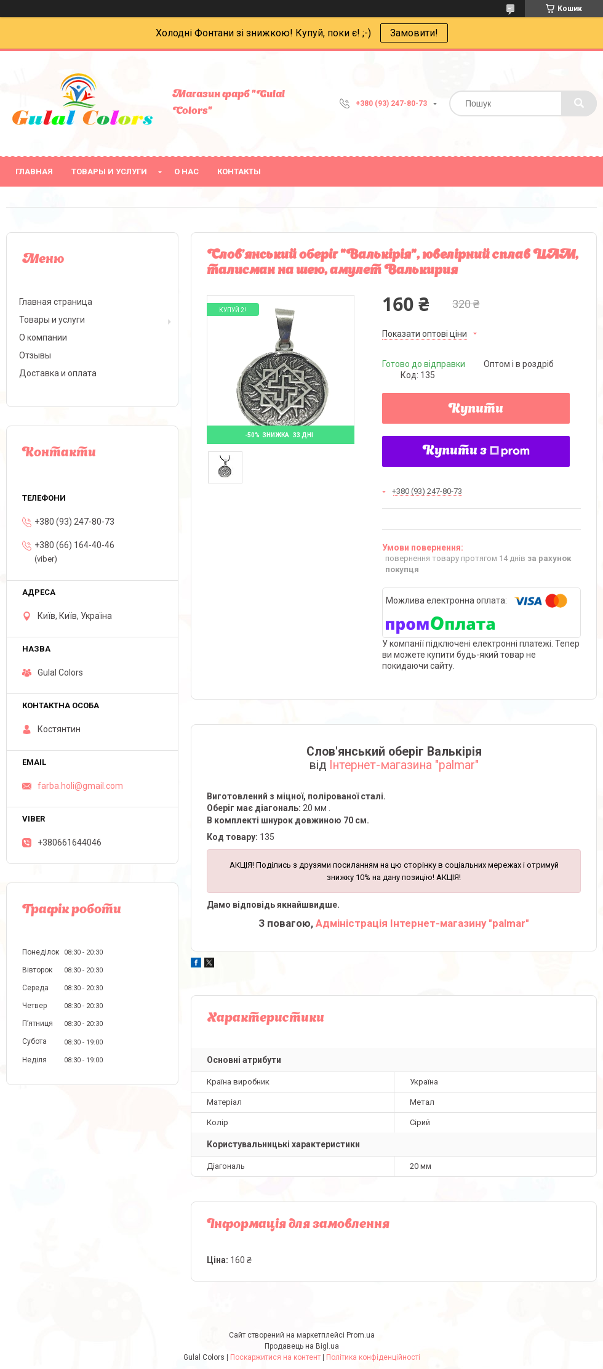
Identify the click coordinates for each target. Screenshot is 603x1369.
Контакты (239, 171)
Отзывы (35, 355)
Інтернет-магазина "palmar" (404, 765)
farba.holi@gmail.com (80, 786)
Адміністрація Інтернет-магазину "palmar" (422, 923)
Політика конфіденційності (373, 1357)
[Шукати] (579, 103)
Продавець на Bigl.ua (302, 1346)
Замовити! (414, 33)
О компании (43, 337)
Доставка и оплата (58, 373)
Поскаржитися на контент (275, 1357)
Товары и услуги (109, 171)
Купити (476, 409)
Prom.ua (360, 1335)
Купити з (476, 451)
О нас (186, 171)
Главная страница (55, 302)
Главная (34, 171)
